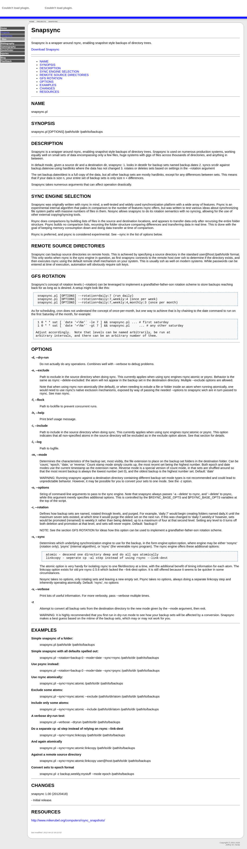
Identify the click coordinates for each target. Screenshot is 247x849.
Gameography (8, 46)
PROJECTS (41, 22)
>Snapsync (7, 36)
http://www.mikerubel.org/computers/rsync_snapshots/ (68, 828)
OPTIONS (47, 81)
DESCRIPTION (50, 68)
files (3, 39)
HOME (31, 22)
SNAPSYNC (53, 22)
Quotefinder (7, 50)
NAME (44, 61)
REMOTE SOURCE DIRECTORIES (64, 75)
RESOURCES (49, 91)
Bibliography (7, 43)
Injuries (5, 53)
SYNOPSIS (47, 64)
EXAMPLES (48, 85)
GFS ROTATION (51, 78)
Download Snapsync (45, 49)
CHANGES (47, 88)
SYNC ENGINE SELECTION (59, 71)
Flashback (6, 61)
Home (4, 28)
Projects (5, 32)
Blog (3, 57)
